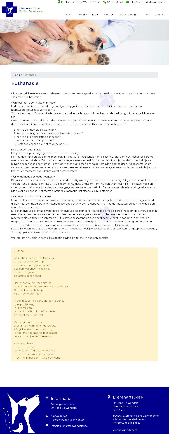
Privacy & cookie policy (126, 422)
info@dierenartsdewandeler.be (148, 2)
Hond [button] (81, 14)
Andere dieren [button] (127, 14)
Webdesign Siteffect (125, 430)
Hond (16, 74)
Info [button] (145, 14)
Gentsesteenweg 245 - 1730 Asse (80, 2)
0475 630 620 (115, 2)
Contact (159, 14)
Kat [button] (94, 14)
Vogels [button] (107, 14)
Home (69, 14)
